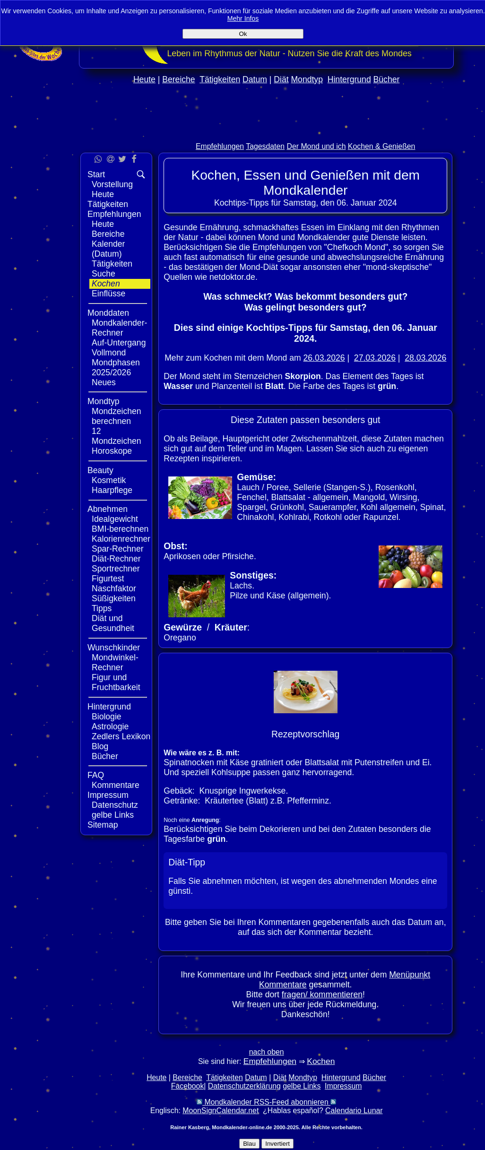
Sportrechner (116, 568)
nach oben (266, 1052)
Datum (254, 79)
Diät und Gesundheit (113, 623)
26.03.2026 (324, 358)
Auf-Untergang (119, 342)
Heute (144, 79)
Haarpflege (112, 490)
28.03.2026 (425, 358)
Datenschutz (115, 805)
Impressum (108, 795)
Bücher (386, 79)
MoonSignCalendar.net (220, 1111)
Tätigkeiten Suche (112, 268)
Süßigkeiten (114, 598)
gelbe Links (113, 815)
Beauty (100, 470)
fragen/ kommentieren (322, 994)
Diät (281, 79)
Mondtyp (306, 79)
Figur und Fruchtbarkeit (116, 682)
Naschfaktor (114, 588)
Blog (100, 746)
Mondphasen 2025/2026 (116, 367)
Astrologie (110, 726)
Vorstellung (112, 184)
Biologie (106, 716)
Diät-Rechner (116, 558)
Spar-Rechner (118, 548)
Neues (104, 382)
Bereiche (178, 79)
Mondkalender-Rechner (119, 327)
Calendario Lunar (353, 1111)
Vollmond (109, 352)
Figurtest (108, 578)
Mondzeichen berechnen (116, 416)
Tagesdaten (265, 146)
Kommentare (115, 785)
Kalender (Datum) (108, 249)
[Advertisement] (266, 133)
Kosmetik (109, 480)
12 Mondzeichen (116, 436)
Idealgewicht (115, 519)
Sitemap (102, 825)
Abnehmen (107, 509)
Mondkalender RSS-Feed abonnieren (266, 1102)
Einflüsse (108, 293)
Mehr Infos (243, 18)
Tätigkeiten (219, 79)
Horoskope (112, 451)
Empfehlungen (220, 146)
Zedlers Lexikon (121, 736)
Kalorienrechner (121, 539)
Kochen (106, 283)
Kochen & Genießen (382, 146)
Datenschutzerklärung (244, 1086)
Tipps (102, 608)
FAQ (95, 775)
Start (96, 174)
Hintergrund (349, 79)
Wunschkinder (113, 647)
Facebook (187, 1086)
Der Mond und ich (316, 146)
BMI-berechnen (120, 529)
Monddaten (108, 313)
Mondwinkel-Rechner (115, 662)
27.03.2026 (375, 358)
